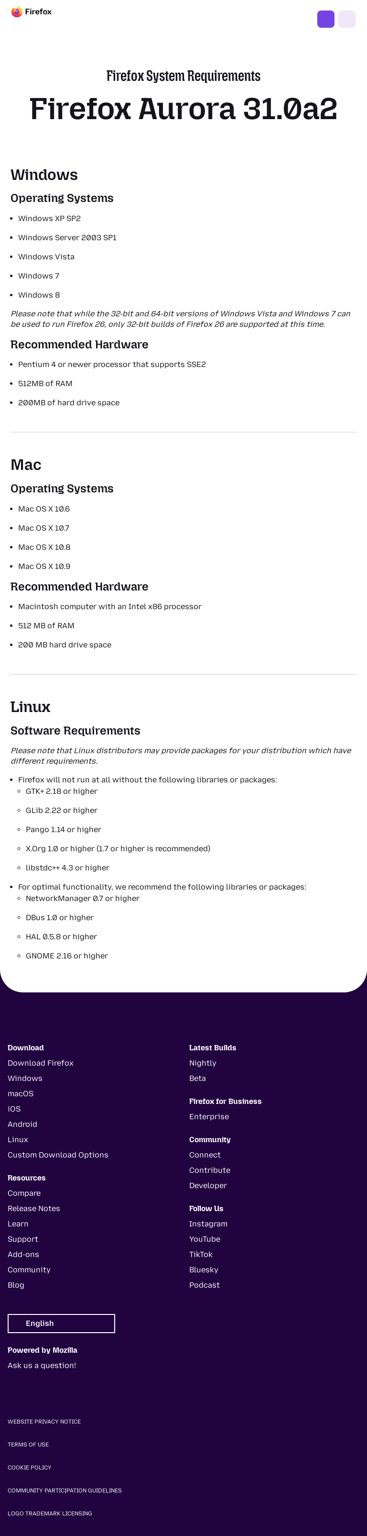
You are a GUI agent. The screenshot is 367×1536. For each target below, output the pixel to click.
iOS (14, 1108)
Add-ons (23, 1254)
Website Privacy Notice (44, 1421)
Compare (24, 1193)
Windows (25, 1078)
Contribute (209, 1170)
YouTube (204, 1239)
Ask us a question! (42, 1365)
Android (22, 1124)
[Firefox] (40, 19)
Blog (16, 1285)
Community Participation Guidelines (65, 1490)
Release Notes (34, 1208)
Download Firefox (41, 1063)
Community (29, 1269)
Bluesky (203, 1269)
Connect (205, 1154)
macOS (20, 1093)
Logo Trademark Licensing (50, 1513)
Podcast (204, 1285)
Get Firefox (326, 19)
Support (23, 1239)
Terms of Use (28, 1444)
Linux (18, 1139)
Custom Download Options (58, 1154)
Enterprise (209, 1116)
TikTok (201, 1254)
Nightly (202, 1063)
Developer (208, 1185)
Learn (18, 1223)
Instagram (208, 1223)
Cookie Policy (30, 1467)
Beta (197, 1078)
